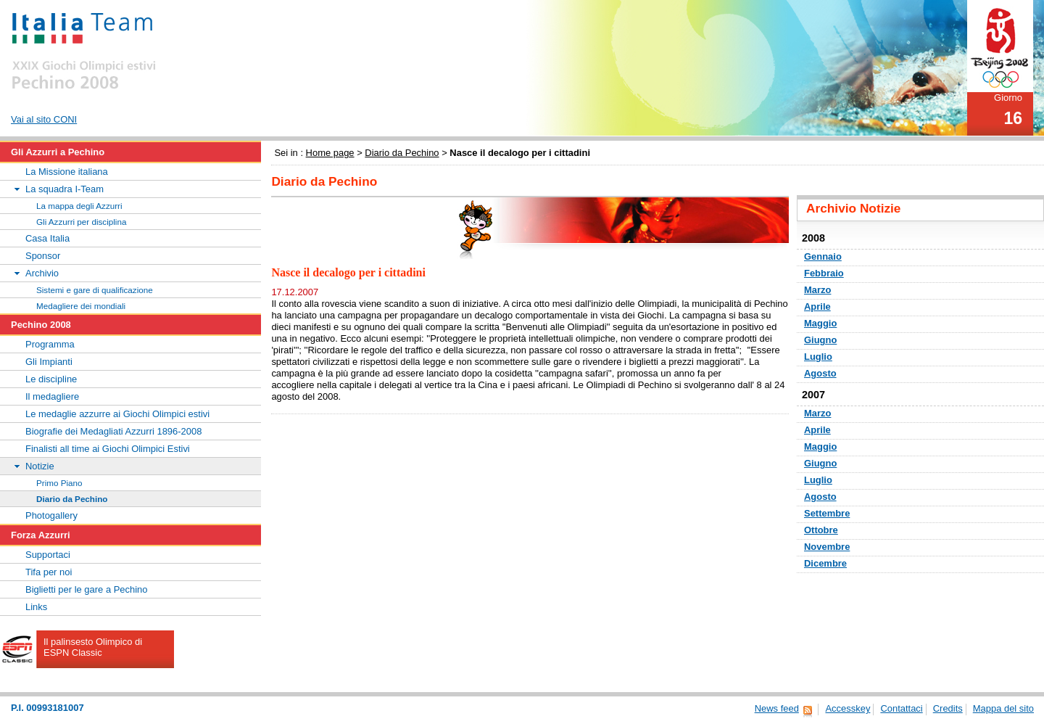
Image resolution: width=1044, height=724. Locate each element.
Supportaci (47, 554)
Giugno (820, 339)
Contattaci (901, 708)
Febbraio (824, 273)
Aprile (817, 306)
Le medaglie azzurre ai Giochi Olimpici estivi (117, 413)
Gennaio (823, 256)
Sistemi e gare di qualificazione (94, 290)
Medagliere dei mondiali (80, 305)
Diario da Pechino (402, 152)
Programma (50, 344)
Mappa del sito (1003, 708)
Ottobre (821, 530)
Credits (948, 708)
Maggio (820, 323)
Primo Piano (59, 483)
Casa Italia (47, 238)
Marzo (817, 289)
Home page (330, 152)
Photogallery (51, 515)
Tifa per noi (48, 572)
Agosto (820, 373)
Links (36, 606)
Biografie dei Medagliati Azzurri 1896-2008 (113, 431)
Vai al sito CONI (44, 119)
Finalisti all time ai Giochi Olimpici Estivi (107, 448)
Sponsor (42, 255)
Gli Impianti (48, 361)
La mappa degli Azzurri (79, 205)
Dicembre (825, 563)
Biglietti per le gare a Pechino (86, 589)
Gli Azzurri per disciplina (81, 221)
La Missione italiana (66, 171)
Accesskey (847, 708)
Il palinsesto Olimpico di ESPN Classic (93, 647)
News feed (777, 708)
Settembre (827, 513)
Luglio (818, 356)
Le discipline (51, 379)
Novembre (827, 546)
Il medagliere (52, 396)
